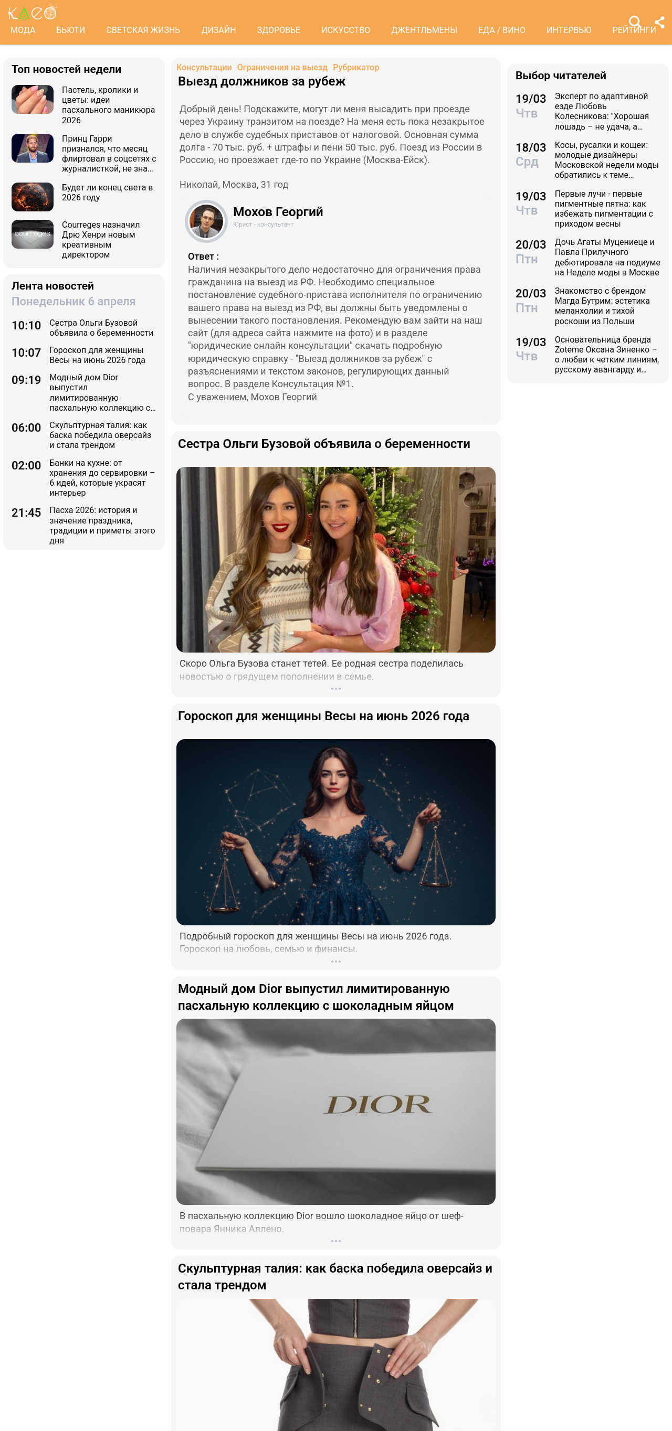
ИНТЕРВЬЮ (569, 30)
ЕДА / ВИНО (502, 30)
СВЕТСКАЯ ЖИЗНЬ (143, 30)
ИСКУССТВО (345, 30)
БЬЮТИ (70, 30)
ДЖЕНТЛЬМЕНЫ (424, 30)
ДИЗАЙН (218, 30)
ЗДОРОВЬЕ (279, 30)
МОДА (22, 30)
